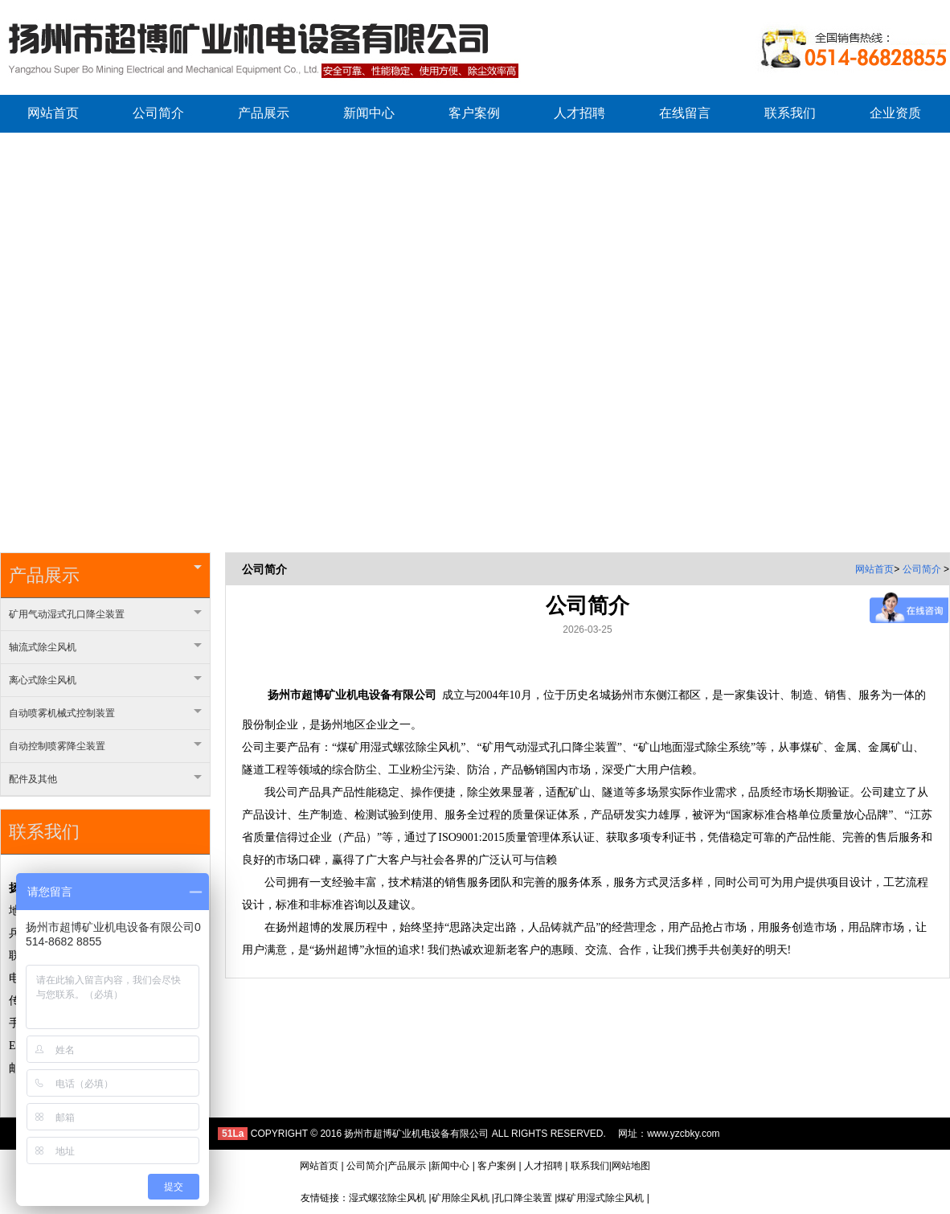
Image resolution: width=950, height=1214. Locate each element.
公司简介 (923, 569)
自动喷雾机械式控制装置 (105, 713)
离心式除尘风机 (105, 680)
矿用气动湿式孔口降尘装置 (105, 614)
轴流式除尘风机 (105, 647)
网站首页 (874, 569)
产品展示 (105, 575)
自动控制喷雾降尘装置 (105, 746)
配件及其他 (105, 779)
